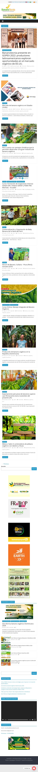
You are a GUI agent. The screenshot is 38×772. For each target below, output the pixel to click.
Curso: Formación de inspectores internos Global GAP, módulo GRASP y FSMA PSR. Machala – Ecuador (17, 186)
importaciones (11, 111)
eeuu (30, 66)
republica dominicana (6, 357)
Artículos (4, 103)
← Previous (5, 464)
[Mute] (32, 719)
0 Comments (23, 66)
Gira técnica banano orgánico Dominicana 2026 (17, 625)
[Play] (3, 719)
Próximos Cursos (20, 181)
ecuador (32, 189)
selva (13, 235)
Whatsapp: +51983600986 (7, 733)
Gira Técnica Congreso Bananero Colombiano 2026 (20, 2)
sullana (8, 270)
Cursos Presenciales (11, 181)
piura (6, 270)
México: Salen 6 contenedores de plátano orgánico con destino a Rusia (17, 445)
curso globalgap (27, 189)
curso (3, 235)
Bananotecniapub (15, 66)
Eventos (4, 262)
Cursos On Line (6, 304)
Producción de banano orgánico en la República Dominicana (16, 353)
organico (12, 67)
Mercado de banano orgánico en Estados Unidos (17, 106)
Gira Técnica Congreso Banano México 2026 (21, 645)
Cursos (4, 181)
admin (11, 109)
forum (29, 268)
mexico (33, 447)
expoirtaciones (5, 111)
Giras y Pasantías (6, 621)
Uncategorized (23, 621)
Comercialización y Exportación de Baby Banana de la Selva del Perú (17, 230)
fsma (3, 191)
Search (34, 469)
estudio (30, 109)
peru (32, 153)
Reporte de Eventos (7, 50)
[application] (19, 711)
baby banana (27, 233)
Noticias (4, 145)
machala (9, 191)
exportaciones (28, 447)
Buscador (3, 466)
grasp (6, 191)
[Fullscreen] (35, 719)
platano (7, 449)
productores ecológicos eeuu (20, 67)
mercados (17, 111)
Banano (23, 109)
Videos (4, 227)
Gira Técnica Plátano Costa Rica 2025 (20, 653)
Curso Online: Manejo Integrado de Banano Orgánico (18, 308)
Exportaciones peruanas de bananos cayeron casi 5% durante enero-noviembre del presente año (18, 396)
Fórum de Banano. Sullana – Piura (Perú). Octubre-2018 (17, 265)
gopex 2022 (7, 67)
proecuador (26, 111)
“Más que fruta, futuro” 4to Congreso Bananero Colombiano (15, 691)
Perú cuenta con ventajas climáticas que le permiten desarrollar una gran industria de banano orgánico (18, 149)
